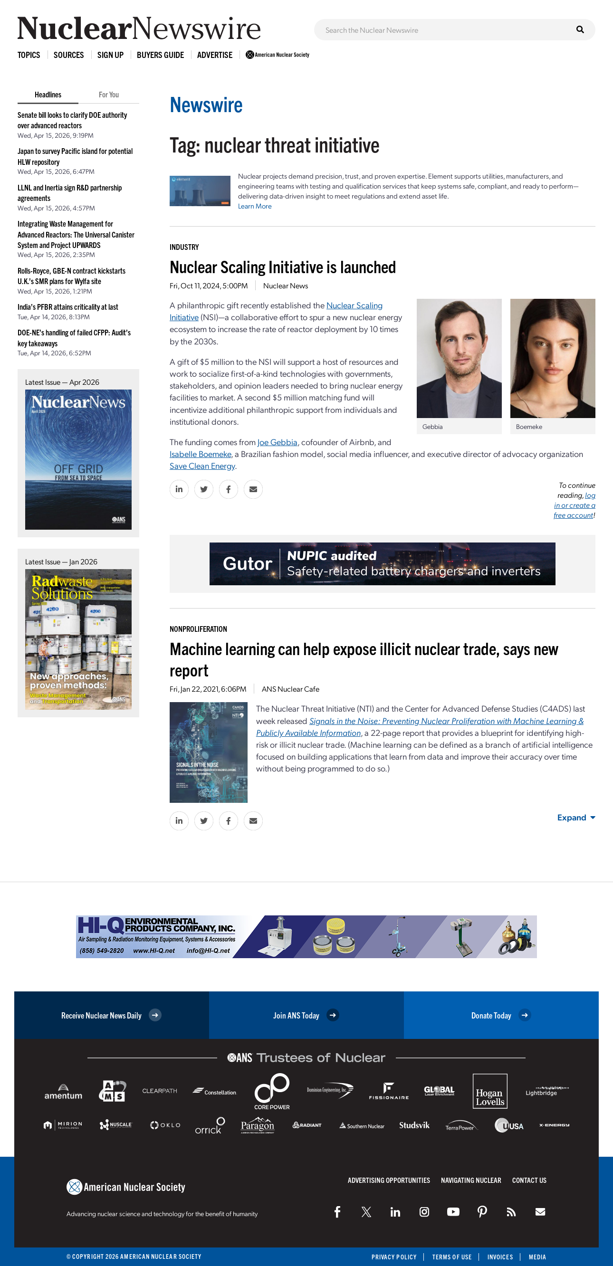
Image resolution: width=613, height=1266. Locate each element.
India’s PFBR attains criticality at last (68, 306)
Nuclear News (285, 285)
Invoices (500, 1257)
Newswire (206, 103)
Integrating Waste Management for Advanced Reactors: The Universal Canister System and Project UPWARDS (76, 234)
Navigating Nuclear (471, 1179)
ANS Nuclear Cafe (290, 689)
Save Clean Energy (202, 465)
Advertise (214, 54)
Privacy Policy (394, 1257)
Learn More (255, 205)
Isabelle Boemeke (200, 453)
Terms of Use (452, 1257)
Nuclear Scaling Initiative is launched (283, 265)
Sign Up (110, 54)
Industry (184, 246)
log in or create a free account (574, 505)
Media (537, 1257)
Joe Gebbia (277, 441)
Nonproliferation (198, 628)
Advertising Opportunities (389, 1179)
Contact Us (529, 1179)
